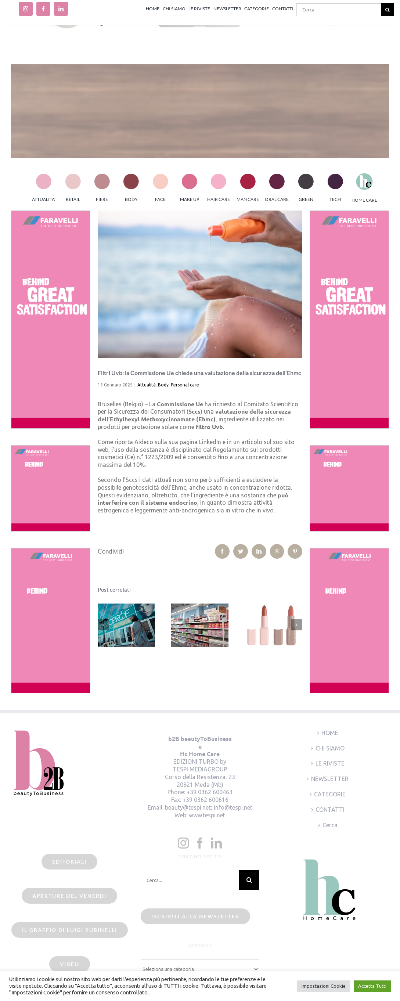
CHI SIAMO (330, 748)
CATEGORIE (330, 794)
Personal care (185, 384)
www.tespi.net (207, 815)
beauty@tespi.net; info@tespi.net (208, 807)
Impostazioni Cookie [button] (324, 986)
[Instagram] (183, 843)
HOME (329, 733)
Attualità (146, 384)
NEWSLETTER (330, 778)
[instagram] (26, 9)
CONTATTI (330, 809)
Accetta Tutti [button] (372, 986)
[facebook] (43, 9)
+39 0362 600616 (205, 799)
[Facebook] (199, 843)
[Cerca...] (338, 9)
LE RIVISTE (330, 763)
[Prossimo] (296, 624)
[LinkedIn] (216, 843)
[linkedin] (61, 9)
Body (163, 384)
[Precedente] (103, 624)
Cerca (330, 825)
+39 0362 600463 (210, 792)
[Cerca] (387, 9)
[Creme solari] (200, 284)
